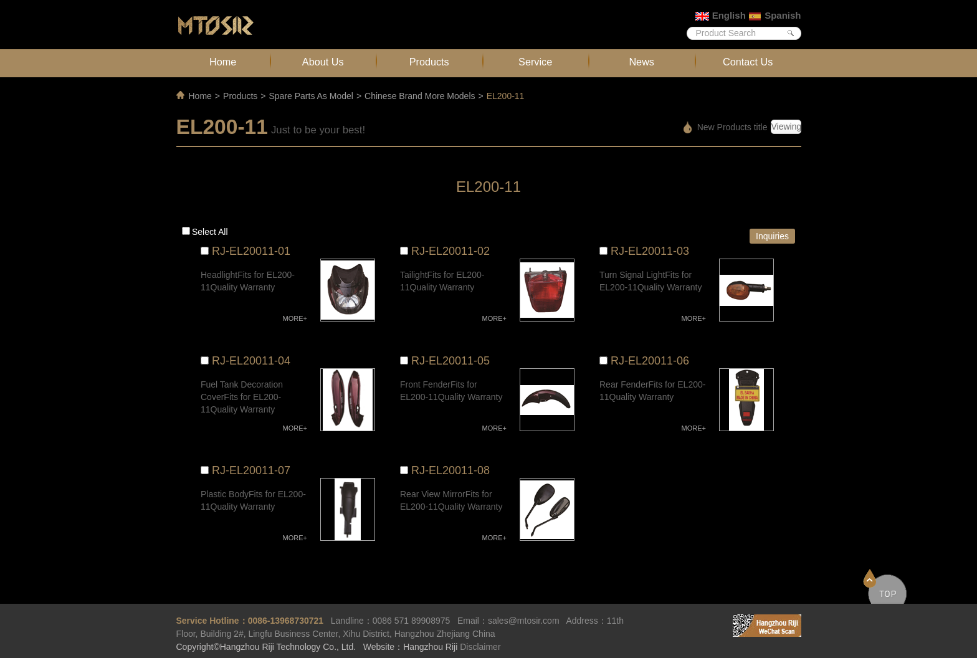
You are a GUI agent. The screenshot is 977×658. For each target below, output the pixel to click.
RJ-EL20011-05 (450, 361)
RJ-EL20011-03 (650, 251)
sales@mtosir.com (524, 621)
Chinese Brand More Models (420, 96)
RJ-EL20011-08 (450, 470)
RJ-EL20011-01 (251, 251)
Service (535, 61)
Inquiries (772, 236)
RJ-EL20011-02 (450, 251)
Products (429, 61)
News (641, 61)
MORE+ (295, 318)
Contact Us (748, 61)
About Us (323, 61)
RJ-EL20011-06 (650, 361)
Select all (210, 232)
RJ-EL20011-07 (251, 470)
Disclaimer (480, 647)
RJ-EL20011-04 (251, 361)
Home (222, 61)
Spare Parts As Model (311, 96)
